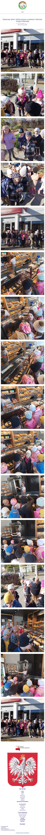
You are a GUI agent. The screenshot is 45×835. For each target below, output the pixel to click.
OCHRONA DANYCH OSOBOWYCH (22, 832)
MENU (22, 12)
